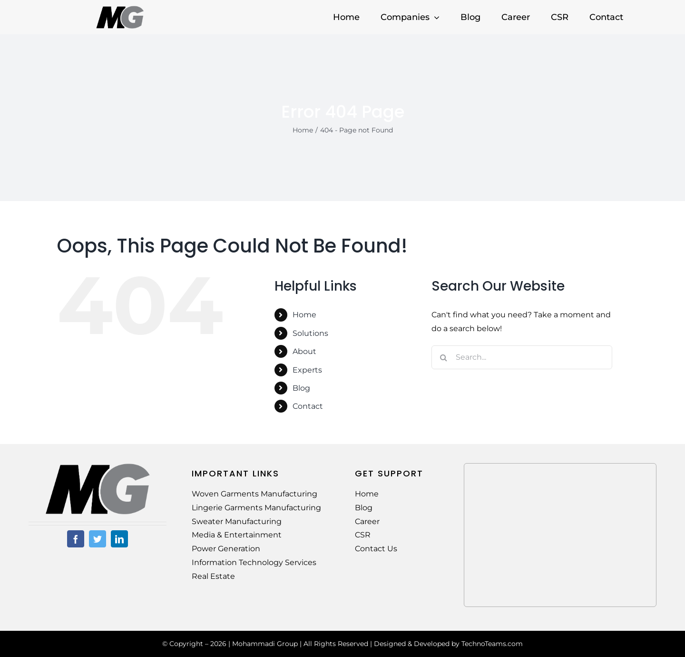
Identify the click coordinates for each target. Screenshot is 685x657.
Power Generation (226, 548)
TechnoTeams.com (492, 643)
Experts (307, 369)
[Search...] (521, 357)
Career (367, 521)
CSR (363, 534)
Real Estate (213, 576)
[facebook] (75, 538)
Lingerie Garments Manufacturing (256, 507)
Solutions (310, 333)
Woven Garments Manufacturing (254, 493)
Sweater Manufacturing (237, 521)
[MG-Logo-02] (97, 466)
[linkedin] (119, 538)
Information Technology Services (254, 562)
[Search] (443, 357)
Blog (301, 388)
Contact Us (376, 548)
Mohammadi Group (265, 643)
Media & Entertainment (237, 534)
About (304, 351)
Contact (308, 406)
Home (304, 314)
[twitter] (97, 538)
